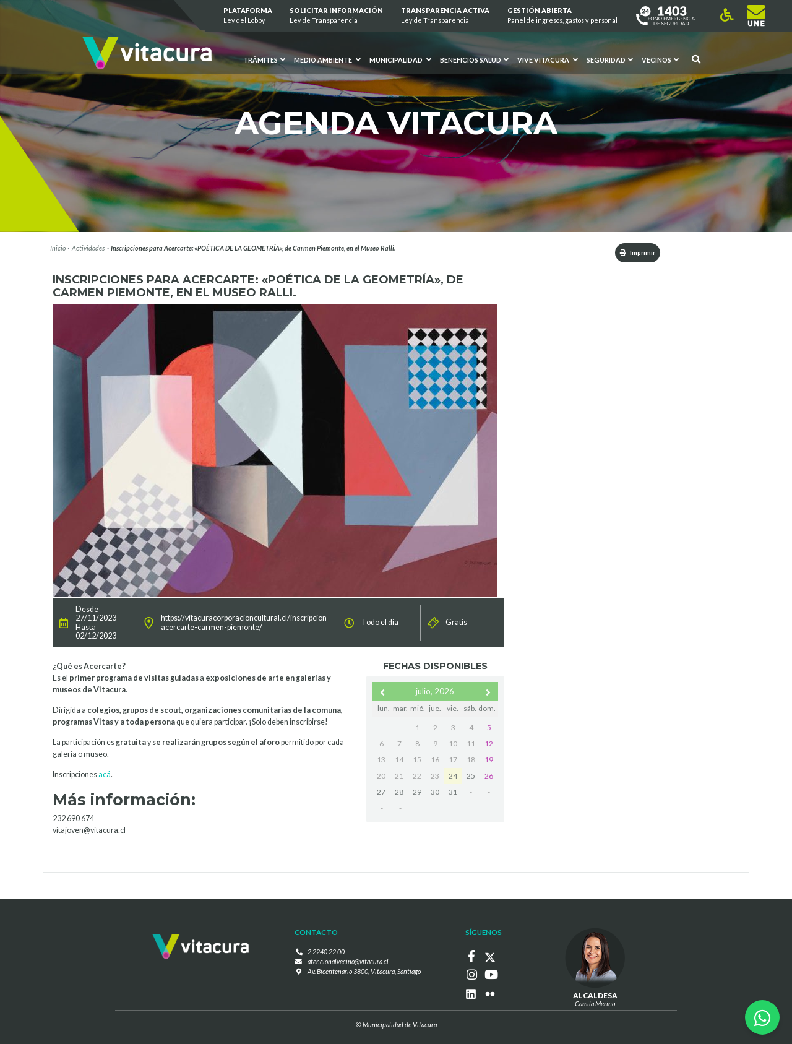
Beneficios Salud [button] (474, 60)
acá (104, 775)
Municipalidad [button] (400, 60)
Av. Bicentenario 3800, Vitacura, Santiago (364, 972)
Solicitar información (337, 15)
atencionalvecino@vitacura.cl (348, 962)
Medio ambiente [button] (327, 60)
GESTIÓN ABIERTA (562, 15)
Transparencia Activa (445, 15)
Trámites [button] (265, 60)
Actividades (88, 248)
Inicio (58, 248)
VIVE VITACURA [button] (547, 60)
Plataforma (247, 15)
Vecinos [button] (660, 60)
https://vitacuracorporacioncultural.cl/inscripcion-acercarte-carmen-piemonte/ (245, 623)
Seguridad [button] (610, 60)
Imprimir (633, 253)
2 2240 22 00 (326, 953)
